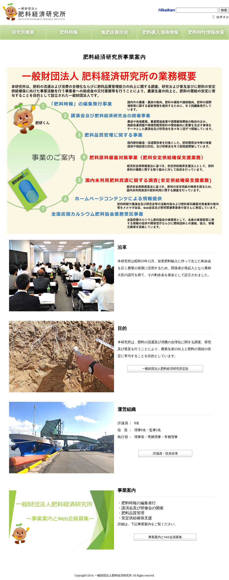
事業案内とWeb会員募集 (165, 537)
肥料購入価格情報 (160, 32)
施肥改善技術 (114, 32)
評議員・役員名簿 (165, 453)
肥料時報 (69, 32)
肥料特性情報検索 (206, 32)
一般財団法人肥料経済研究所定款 (165, 368)
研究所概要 (23, 32)
